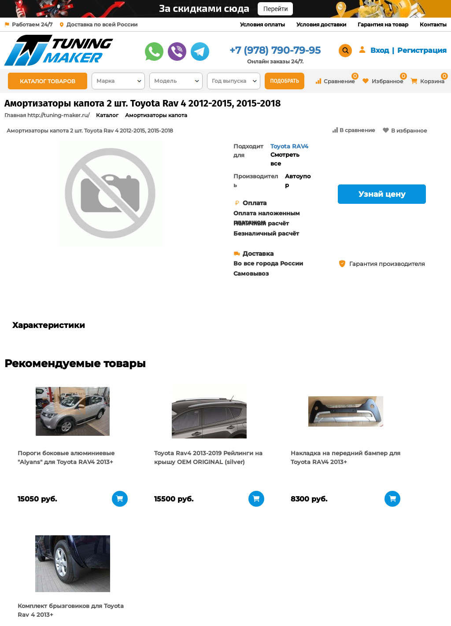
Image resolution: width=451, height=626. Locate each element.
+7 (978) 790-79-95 (275, 50)
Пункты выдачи (101, 590)
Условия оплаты (262, 24)
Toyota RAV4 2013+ (289, 150)
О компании (96, 579)
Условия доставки (321, 24)
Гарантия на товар (383, 24)
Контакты (433, 24)
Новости (90, 601)
